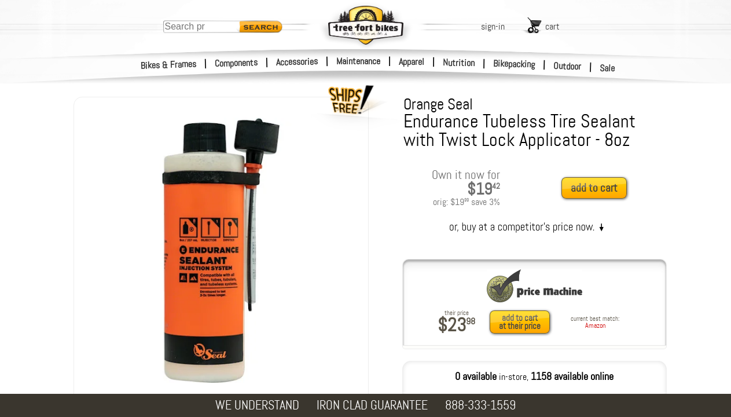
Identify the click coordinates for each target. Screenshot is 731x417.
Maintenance (358, 61)
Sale (607, 68)
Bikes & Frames (169, 65)
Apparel (411, 62)
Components (236, 63)
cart (552, 26)
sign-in (493, 26)
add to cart (594, 188)
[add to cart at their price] (523, 322)
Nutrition (459, 62)
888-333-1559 (480, 405)
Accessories (297, 61)
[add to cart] (597, 188)
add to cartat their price (520, 322)
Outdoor (567, 66)
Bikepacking (514, 64)
